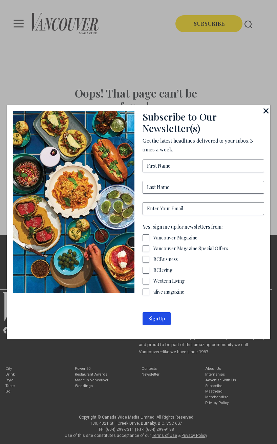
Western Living (169, 281)
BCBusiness (165, 259)
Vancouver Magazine (175, 237)
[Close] (266, 111)
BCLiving (162, 270)
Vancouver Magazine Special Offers (190, 248)
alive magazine (168, 292)
